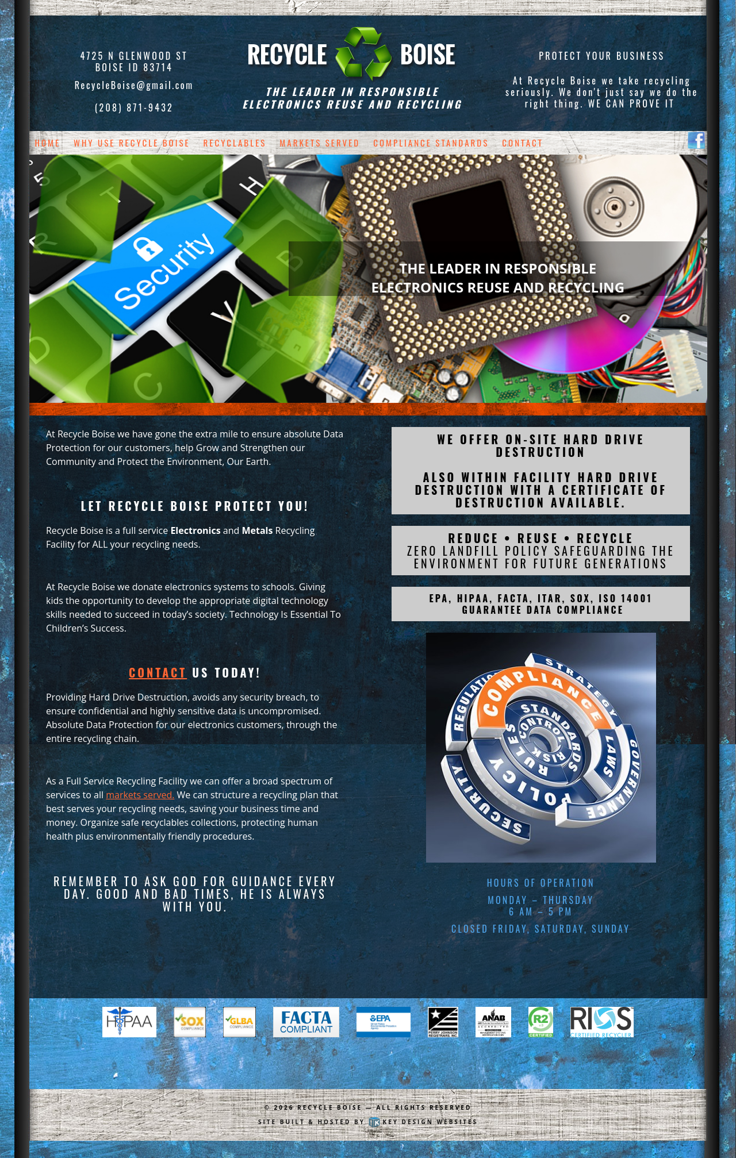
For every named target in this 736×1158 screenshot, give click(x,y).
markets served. (140, 794)
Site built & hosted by (368, 1122)
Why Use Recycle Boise (132, 142)
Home (48, 142)
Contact (522, 142)
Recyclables (235, 142)
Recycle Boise (329, 1107)
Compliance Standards (431, 142)
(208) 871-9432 (134, 107)
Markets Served (319, 142)
